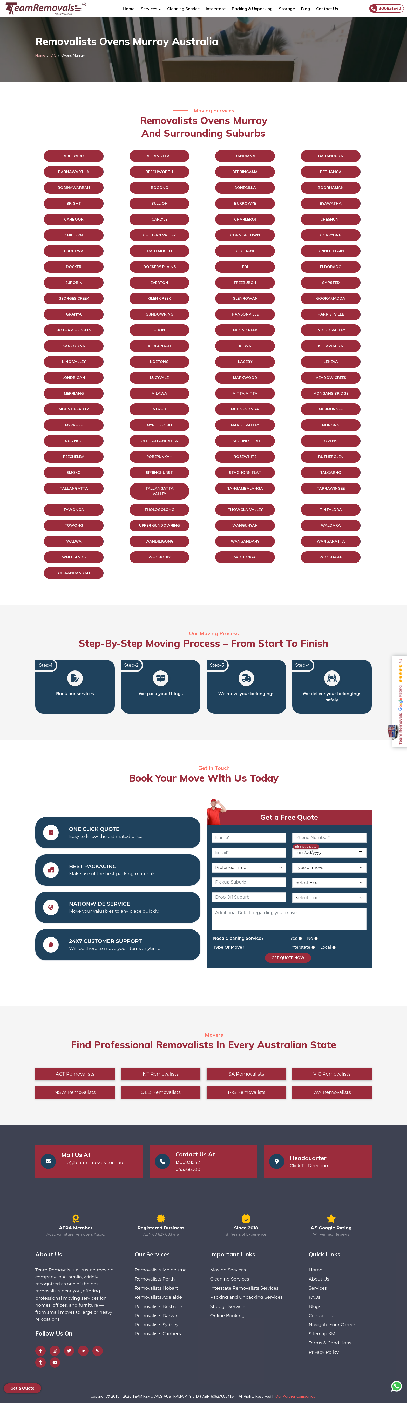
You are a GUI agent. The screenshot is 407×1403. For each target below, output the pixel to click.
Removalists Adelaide (158, 1297)
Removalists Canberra (159, 1333)
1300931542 (385, 8)
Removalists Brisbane (158, 1306)
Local (325, 947)
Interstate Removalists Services (244, 1288)
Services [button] (149, 8)
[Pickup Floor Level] (329, 883)
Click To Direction (309, 1165)
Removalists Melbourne (161, 1269)
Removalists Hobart (156, 1288)
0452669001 (188, 1169)
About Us (319, 1279)
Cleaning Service (183, 8)
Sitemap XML (323, 1333)
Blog (305, 8)
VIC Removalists (332, 1074)
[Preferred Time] (249, 868)
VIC (53, 55)
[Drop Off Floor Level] (329, 898)
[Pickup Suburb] (249, 882)
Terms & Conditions (330, 1342)
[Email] (249, 853)
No (310, 938)
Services (318, 1288)
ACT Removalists (75, 1074)
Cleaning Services (229, 1279)
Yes (293, 938)
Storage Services (228, 1306)
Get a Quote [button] (22, 1388)
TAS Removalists (246, 1092)
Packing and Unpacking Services (246, 1297)
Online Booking (227, 1315)
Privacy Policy (324, 1352)
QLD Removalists (161, 1092)
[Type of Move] (329, 868)
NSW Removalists (75, 1092)
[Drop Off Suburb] (249, 897)
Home (128, 8)
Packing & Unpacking (252, 8)
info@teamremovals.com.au (92, 1162)
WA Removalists (332, 1092)
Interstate (216, 8)
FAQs (314, 1297)
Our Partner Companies (295, 1396)
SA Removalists (246, 1074)
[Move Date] (329, 853)
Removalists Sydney (157, 1324)
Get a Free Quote (289, 817)
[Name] (249, 838)
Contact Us (327, 8)
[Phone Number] (329, 838)
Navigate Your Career (332, 1324)
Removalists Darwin (157, 1315)
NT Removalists (161, 1074)
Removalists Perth (155, 1279)
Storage (287, 8)
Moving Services (228, 1269)
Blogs (315, 1306)
